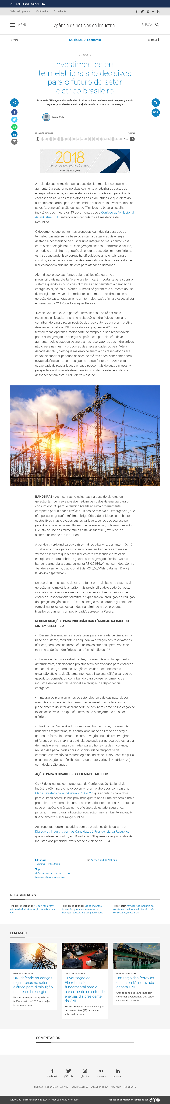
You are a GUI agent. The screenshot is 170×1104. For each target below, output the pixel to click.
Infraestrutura (23, 974)
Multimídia (42, 11)
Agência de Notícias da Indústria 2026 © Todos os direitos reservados (44, 1099)
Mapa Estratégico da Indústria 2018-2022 (64, 793)
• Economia (40, 864)
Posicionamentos (22, 906)
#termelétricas (58, 877)
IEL (43, 3)
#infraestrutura (41, 873)
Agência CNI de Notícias (104, 859)
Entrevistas (51, 1087)
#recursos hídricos (43, 877)
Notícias (38, 1087)
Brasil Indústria (74, 906)
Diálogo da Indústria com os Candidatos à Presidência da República (82, 831)
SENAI (35, 3)
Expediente (60, 11)
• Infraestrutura (53, 864)
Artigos (64, 1087)
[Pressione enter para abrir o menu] (12, 25)
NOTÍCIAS (76, 40)
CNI (18, 3)
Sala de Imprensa (20, 11)
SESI (26, 3)
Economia (94, 40)
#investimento (54, 873)
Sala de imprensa (99, 1087)
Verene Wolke (58, 117)
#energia (66, 873)
